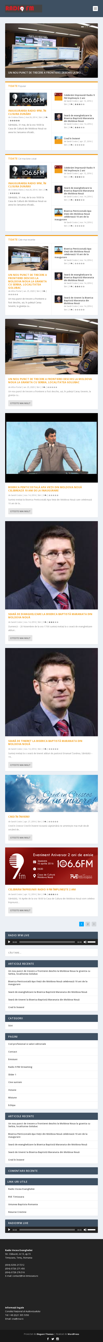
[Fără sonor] (85, 942)
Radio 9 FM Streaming (20, 1066)
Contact (12, 1051)
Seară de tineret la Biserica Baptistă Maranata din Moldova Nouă (78, 300)
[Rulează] (9, 942)
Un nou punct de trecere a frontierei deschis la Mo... (45, 72)
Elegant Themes (45, 1334)
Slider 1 (12, 1074)
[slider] (47, 942)
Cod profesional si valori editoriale (27, 1043)
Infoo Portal (16, 291)
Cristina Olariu (17, 117)
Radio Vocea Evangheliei (21, 1188)
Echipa (11, 1105)
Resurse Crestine (17, 1211)
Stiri (40, 117)
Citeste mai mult (20, 403)
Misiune (12, 1097)
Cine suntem (15, 1082)
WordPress (73, 1334)
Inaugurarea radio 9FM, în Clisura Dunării (27, 112)
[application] (51, 942)
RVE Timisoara (16, 1196)
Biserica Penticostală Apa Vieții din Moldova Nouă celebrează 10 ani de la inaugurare (73, 215)
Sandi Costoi (72, 101)
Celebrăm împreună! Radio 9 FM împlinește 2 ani (79, 96)
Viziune (12, 1089)
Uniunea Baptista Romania (23, 1204)
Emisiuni (12, 1059)
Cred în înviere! (72, 138)
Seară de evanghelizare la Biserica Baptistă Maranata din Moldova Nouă (79, 118)
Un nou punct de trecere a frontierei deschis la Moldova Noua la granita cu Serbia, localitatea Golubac (27, 281)
